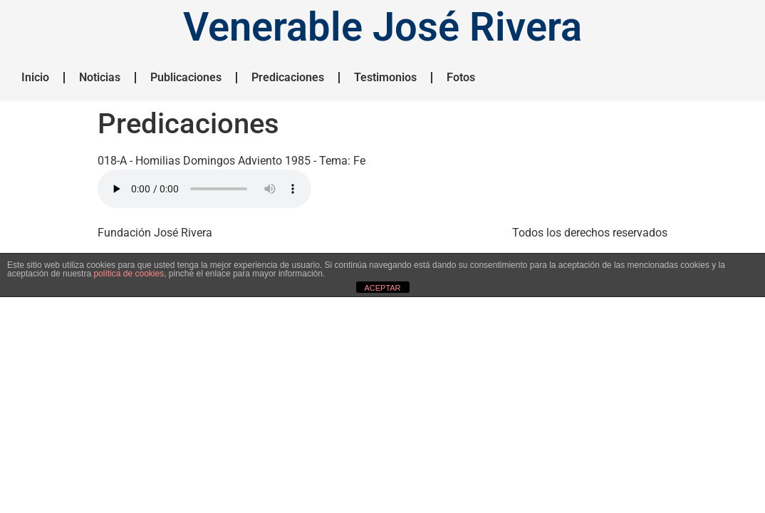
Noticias (99, 77)
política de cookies (128, 274)
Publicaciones (186, 77)
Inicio (35, 77)
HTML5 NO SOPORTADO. (204, 189)
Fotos (461, 77)
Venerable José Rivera (382, 27)
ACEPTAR (382, 288)
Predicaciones (287, 77)
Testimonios (385, 77)
